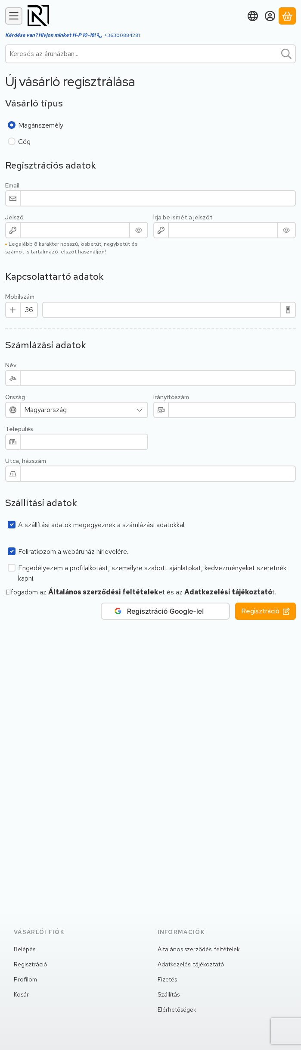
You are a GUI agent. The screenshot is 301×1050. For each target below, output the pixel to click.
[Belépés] (270, 16)
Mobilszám (19, 296)
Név (10, 365)
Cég (24, 141)
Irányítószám (171, 397)
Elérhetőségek (177, 1009)
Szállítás (169, 994)
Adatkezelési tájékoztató (191, 964)
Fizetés (167, 979)
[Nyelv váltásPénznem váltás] (252, 16)
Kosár (21, 994)
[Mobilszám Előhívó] (29, 310)
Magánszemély (40, 125)
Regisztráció (265, 611)
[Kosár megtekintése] (287, 16)
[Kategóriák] (13, 16)
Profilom (25, 979)
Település (19, 429)
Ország (15, 397)
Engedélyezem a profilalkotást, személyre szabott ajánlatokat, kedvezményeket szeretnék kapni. (152, 573)
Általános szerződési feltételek (199, 949)
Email (12, 185)
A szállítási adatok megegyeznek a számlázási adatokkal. (102, 524)
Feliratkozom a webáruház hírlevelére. (73, 551)
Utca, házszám (25, 461)
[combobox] (150, 53)
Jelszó (14, 217)
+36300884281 (122, 35)
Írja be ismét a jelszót (183, 217)
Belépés (24, 949)
